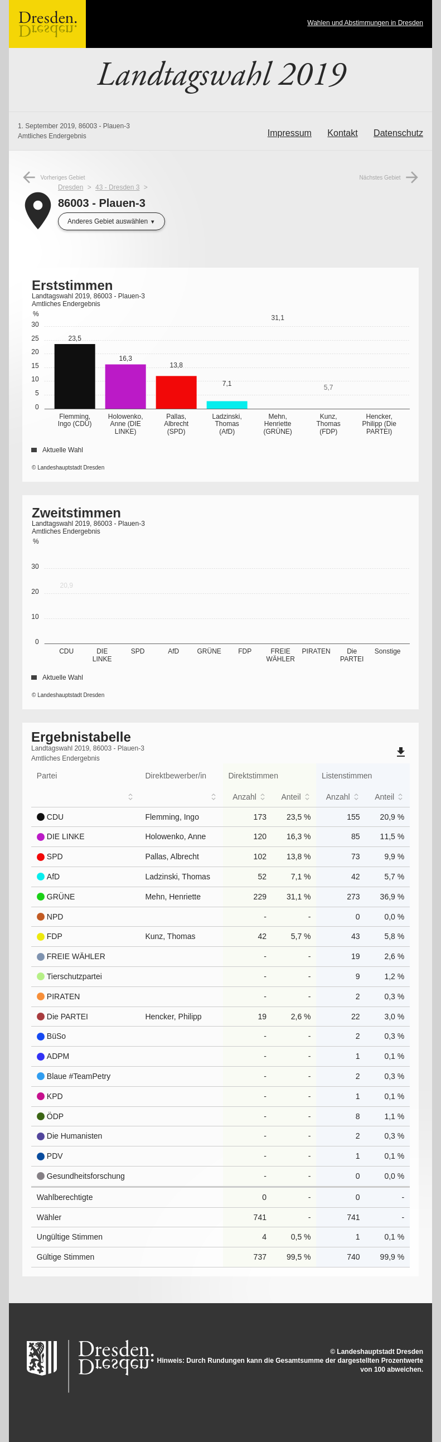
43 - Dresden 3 (117, 187)
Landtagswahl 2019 (220, 75)
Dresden (70, 187)
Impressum (290, 133)
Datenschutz (398, 133)
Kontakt (342, 133)
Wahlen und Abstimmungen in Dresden (365, 23)
